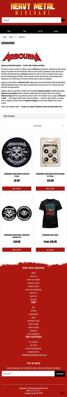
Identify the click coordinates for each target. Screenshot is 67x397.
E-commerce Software (30, 393)
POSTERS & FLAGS (34, 320)
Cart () (40, 31)
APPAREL (33, 310)
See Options (50, 249)
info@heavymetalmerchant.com (34, 354)
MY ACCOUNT (33, 342)
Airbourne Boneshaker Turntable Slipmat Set (17, 236)
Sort (26, 124)
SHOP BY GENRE (33, 327)
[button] (62, 393)
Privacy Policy (33, 286)
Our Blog (33, 299)
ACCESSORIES (33, 314)
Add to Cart (17, 188)
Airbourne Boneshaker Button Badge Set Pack (50, 174)
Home (5, 37)
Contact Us (33, 293)
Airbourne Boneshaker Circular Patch (16, 174)
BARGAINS (33, 330)
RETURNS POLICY (33, 352)
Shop (24, 31)
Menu (9, 31)
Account (56, 31)
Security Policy (33, 283)
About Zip (33, 296)
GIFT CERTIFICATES (33, 334)
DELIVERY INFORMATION (34, 348)
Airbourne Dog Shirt (50, 235)
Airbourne (22, 37)
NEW (33, 307)
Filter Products (9, 116)
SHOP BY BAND (33, 324)
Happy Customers (33, 279)
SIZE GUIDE (33, 345)
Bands (11, 37)
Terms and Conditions (33, 289)
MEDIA (33, 317)
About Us (33, 276)
